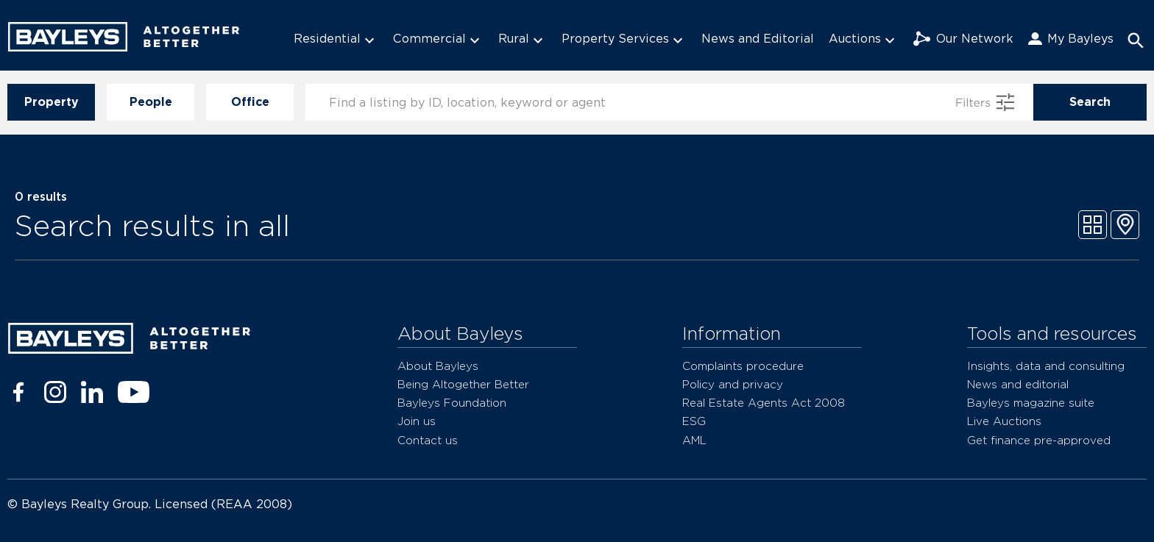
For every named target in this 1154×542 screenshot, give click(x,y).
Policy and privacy (732, 384)
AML (694, 440)
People (150, 102)
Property (51, 102)
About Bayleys (437, 366)
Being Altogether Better (463, 384)
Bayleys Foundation (451, 403)
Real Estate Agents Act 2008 (763, 403)
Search (1090, 102)
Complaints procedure (743, 366)
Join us (416, 421)
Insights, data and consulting (1046, 366)
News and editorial (1018, 384)
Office (250, 102)
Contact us (427, 440)
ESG (694, 421)
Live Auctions (1004, 421)
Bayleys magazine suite (1030, 403)
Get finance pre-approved (1039, 440)
